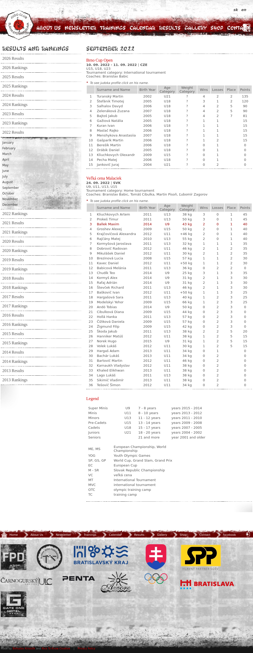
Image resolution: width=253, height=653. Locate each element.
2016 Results (13, 315)
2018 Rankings (14, 287)
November (10, 199)
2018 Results (13, 278)
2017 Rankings (14, 306)
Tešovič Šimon (108, 385)
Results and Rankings (35, 48)
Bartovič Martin (109, 361)
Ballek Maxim (108, 224)
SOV (156, 564)
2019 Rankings (14, 269)
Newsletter (80, 28)
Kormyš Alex (107, 278)
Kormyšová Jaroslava (114, 244)
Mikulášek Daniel (111, 253)
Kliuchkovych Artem (113, 214)
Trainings (113, 28)
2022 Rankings (14, 213)
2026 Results (13, 58)
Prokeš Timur (107, 219)
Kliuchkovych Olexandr (116, 155)
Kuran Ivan (106, 126)
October (8, 193)
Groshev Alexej (109, 229)
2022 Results (13, 132)
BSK (101, 555)
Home (9, 535)
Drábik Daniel (108, 150)
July (5, 176)
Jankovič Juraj (108, 165)
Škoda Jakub (107, 331)
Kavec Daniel (108, 263)
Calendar (142, 28)
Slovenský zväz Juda (49, 557)
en (243, 10)
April (5, 159)
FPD (13, 557)
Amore (116, 582)
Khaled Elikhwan (110, 370)
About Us (48, 28)
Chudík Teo (106, 273)
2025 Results (13, 77)
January (8, 142)
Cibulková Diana (110, 312)
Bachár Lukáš (108, 356)
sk (236, 10)
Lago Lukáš (106, 375)
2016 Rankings (14, 324)
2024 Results (13, 95)
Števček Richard (110, 287)
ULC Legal (26, 581)
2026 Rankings (14, 67)
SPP (200, 557)
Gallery (195, 28)
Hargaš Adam (108, 351)
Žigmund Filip (108, 326)
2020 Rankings (14, 250)
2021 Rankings (14, 232)
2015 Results (13, 334)
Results (170, 28)
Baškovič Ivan (108, 292)
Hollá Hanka (107, 317)
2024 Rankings (14, 104)
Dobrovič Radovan (112, 248)
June (5, 171)
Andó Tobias (107, 307)
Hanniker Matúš (110, 336)
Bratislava (207, 584)
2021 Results (13, 223)
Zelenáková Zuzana (113, 111)
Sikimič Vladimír (110, 380)
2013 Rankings (14, 380)
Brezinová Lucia (110, 258)
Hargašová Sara (110, 297)
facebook (225, 535)
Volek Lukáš (106, 346)
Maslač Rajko (107, 130)
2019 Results (13, 260)
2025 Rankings (14, 86)
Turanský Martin (110, 96)
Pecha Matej (107, 160)
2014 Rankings (14, 361)
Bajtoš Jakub (107, 116)
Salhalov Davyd (110, 106)
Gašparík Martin (110, 140)
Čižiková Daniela (110, 322)
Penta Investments (78, 578)
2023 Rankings (14, 123)
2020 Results (13, 241)
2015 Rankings (14, 343)
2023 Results (13, 114)
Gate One (13, 604)
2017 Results (13, 297)
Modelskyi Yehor (110, 302)
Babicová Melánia (111, 268)
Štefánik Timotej (110, 101)
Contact (238, 28)
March (7, 154)
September (10, 188)
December (10, 205)
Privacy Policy (86, 648)
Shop (216, 28)
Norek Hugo (106, 341)
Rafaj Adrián (107, 283)
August (7, 182)
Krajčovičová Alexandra (116, 234)
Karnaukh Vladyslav (113, 365)
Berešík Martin (109, 145)
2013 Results (13, 370)
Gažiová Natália (110, 121)
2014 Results (13, 352)
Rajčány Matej (108, 239)
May (5, 165)
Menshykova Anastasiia (116, 135)
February (9, 148)
